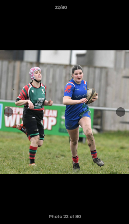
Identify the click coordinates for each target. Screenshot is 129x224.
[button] (106, 9)
